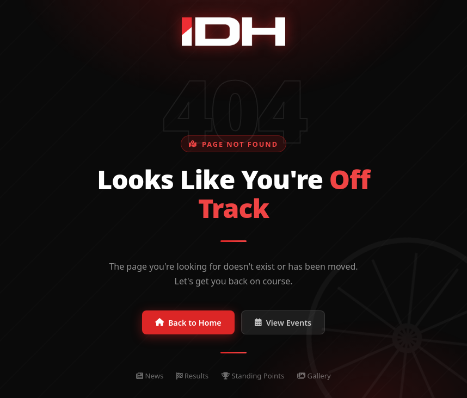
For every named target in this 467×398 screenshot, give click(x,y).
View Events (283, 323)
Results (192, 376)
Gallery (314, 376)
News (149, 376)
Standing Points (253, 376)
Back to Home (188, 323)
